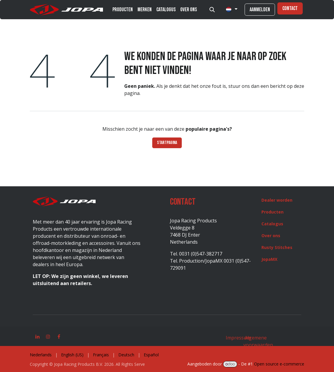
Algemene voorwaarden (258, 341)
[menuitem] (122, 9)
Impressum (238, 337)
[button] (212, 10)
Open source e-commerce (279, 364)
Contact (290, 8)
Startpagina (167, 142)
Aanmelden (260, 10)
